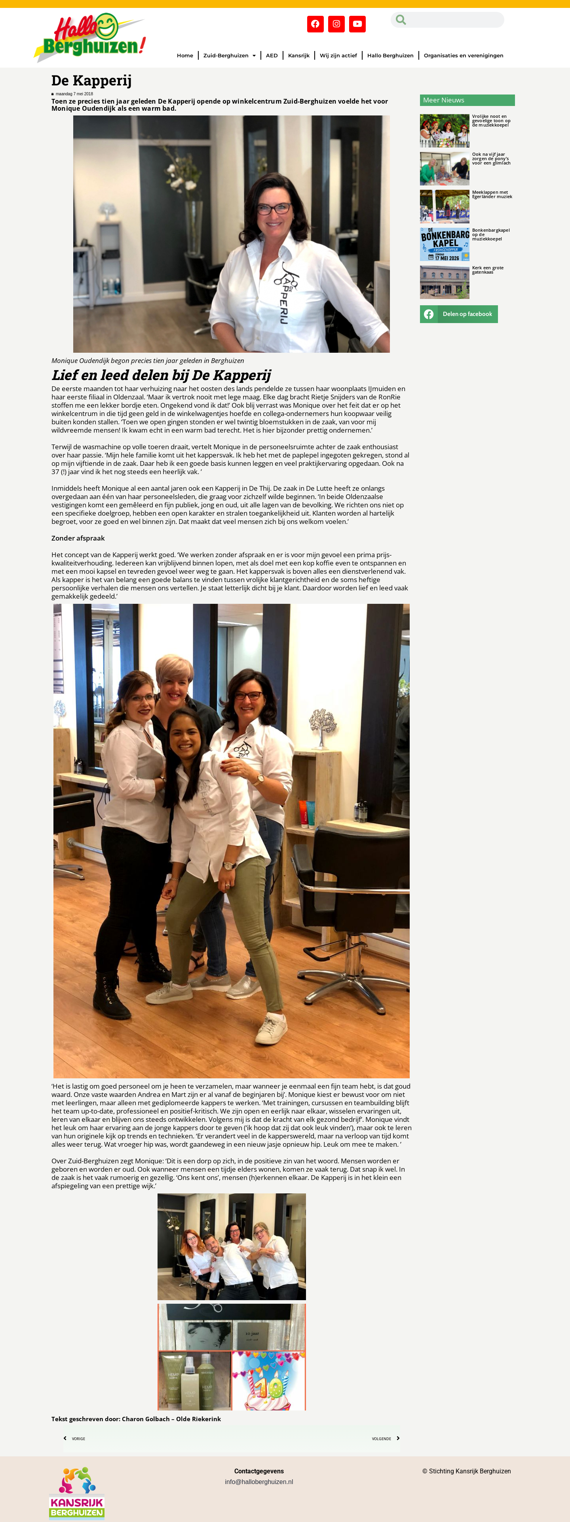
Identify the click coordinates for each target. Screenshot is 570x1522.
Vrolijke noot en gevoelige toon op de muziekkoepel (491, 120)
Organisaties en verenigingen (464, 55)
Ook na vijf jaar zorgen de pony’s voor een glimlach (491, 158)
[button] (459, 314)
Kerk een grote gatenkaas (488, 270)
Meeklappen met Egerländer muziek (492, 194)
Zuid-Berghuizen (229, 55)
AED (272, 55)
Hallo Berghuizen (390, 55)
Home (185, 55)
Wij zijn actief (338, 55)
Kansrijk (299, 55)
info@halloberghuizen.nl (259, 1482)
